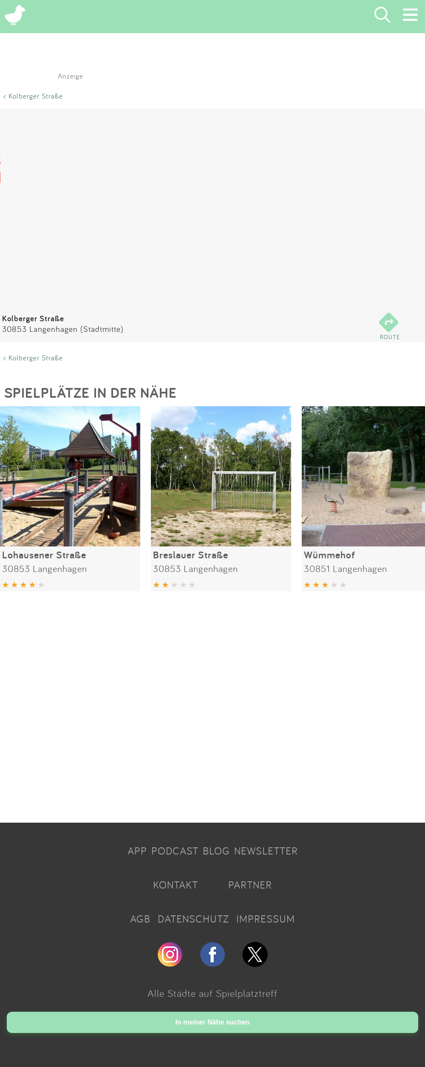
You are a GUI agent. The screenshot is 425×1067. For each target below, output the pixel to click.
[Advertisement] (212, 703)
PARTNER (250, 885)
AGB (140, 918)
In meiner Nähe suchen (212, 1022)
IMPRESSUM (265, 918)
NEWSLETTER (266, 851)
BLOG (216, 851)
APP (137, 851)
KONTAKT (175, 885)
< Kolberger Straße (33, 95)
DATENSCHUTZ (193, 918)
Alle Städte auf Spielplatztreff (212, 993)
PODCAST (174, 851)
